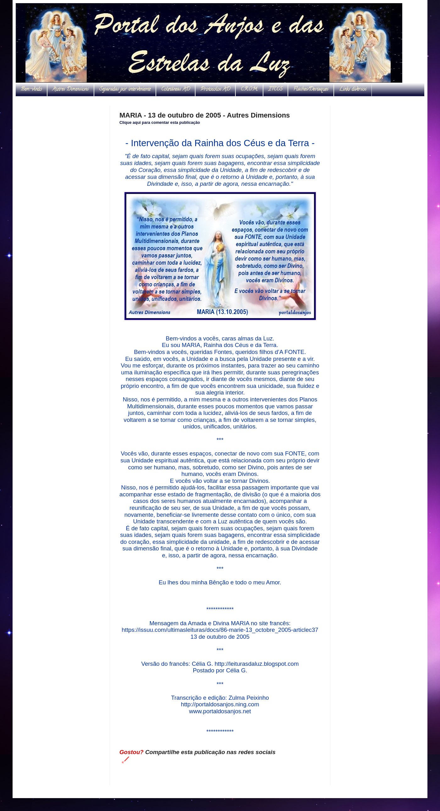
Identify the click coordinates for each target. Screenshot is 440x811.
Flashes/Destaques (310, 89)
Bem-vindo (31, 89)
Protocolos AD (215, 89)
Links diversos (352, 89)
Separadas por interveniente (125, 89)
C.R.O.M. (249, 89)
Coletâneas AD (175, 89)
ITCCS (275, 89)
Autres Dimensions (70, 89)
